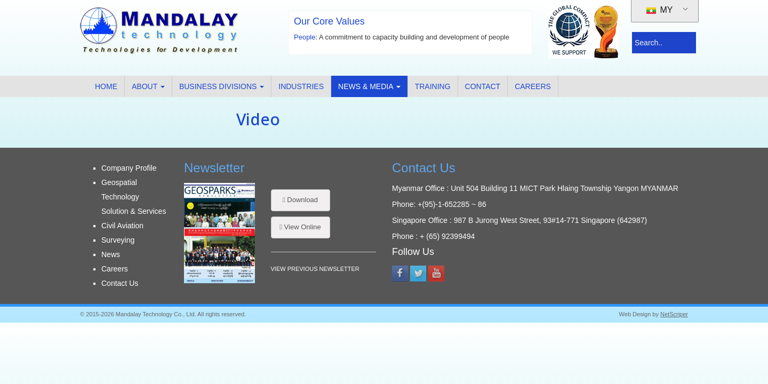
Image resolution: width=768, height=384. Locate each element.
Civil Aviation (122, 225)
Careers (533, 86)
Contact (483, 86)
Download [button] (300, 200)
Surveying (117, 240)
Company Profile (129, 168)
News (110, 254)
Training (433, 86)
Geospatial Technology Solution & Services (133, 196)
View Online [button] (300, 227)
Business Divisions (221, 86)
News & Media (369, 86)
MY (659, 9)
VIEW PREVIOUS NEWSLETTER (315, 269)
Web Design (635, 314)
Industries (301, 86)
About (148, 86)
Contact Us (119, 283)
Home (106, 86)
